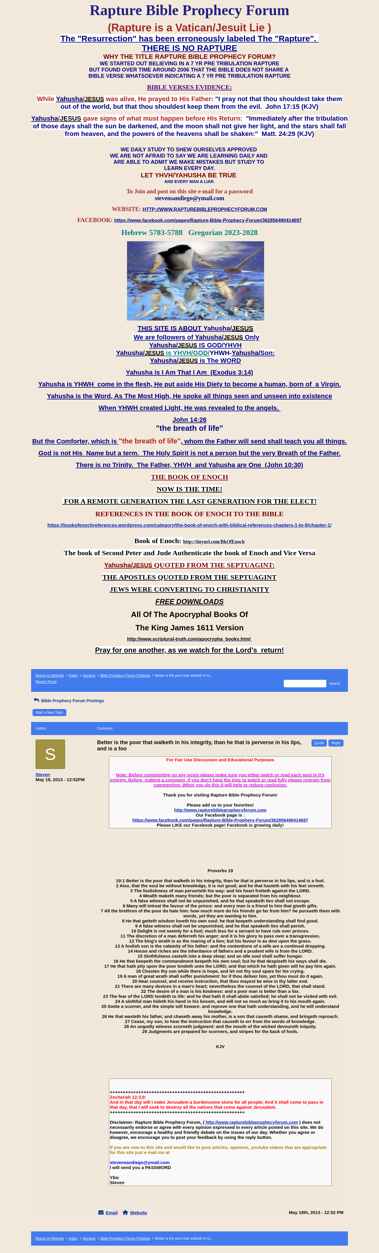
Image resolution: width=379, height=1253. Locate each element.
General (89, 676)
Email (112, 1212)
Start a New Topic (49, 712)
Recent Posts (46, 682)
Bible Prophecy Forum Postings (125, 676)
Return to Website (50, 676)
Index (73, 676)
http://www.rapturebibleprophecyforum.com (220, 809)
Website (138, 1212)
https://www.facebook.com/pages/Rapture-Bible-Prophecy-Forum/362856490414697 (220, 820)
